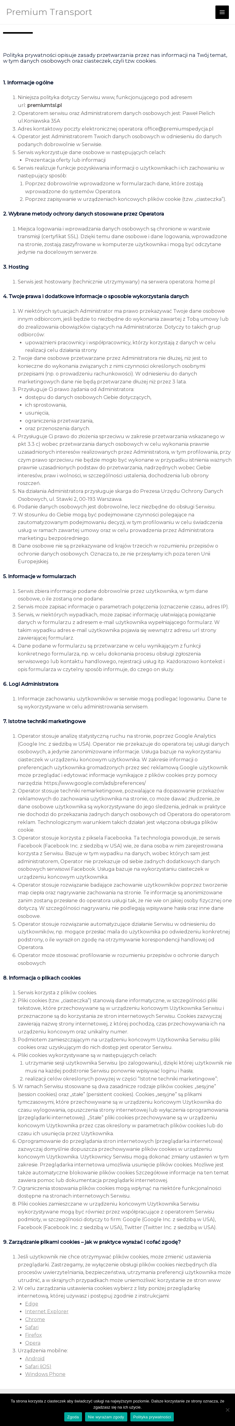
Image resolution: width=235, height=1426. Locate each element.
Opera (32, 1343)
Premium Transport (49, 12)
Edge (31, 1304)
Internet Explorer (47, 1311)
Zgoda (73, 1417)
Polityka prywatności (152, 1417)
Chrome (35, 1319)
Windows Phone (45, 1374)
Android (35, 1358)
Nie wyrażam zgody (106, 1417)
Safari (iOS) (38, 1366)
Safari (32, 1327)
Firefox (33, 1335)
